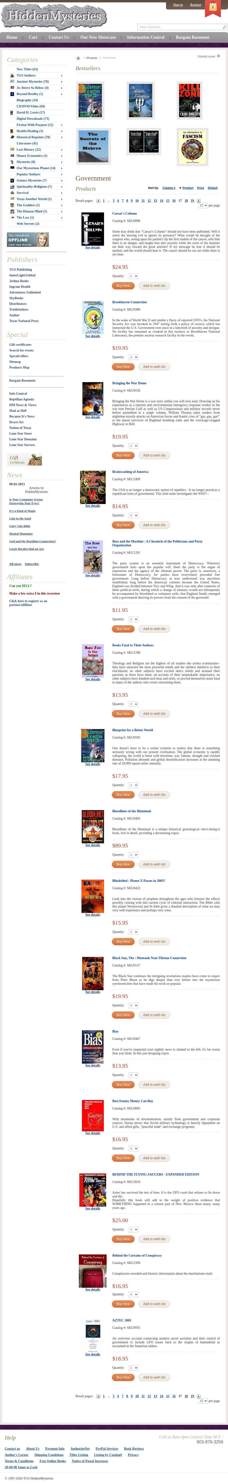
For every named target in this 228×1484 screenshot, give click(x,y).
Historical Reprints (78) (30, 137)
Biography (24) (27, 100)
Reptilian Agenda (21, 399)
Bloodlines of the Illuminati (131, 811)
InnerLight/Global (22, 275)
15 (167, 200)
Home (11, 37)
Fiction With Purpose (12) (35, 125)
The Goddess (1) (25, 205)
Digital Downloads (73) (33, 118)
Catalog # (169, 188)
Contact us (12, 1448)
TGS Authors (23, 75)
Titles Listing (79, 1455)
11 (143, 200)
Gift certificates (20, 344)
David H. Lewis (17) (27, 113)
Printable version (206, 56)
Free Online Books (53, 1461)
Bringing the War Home (129, 383)
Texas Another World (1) (31, 199)
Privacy (133, 1455)
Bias (115, 1031)
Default (213, 188)
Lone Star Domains (23, 439)
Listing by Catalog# (108, 1455)
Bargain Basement (22, 380)
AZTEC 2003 (121, 1320)
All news (15, 564)
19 (192, 200)
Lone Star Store (20, 433)
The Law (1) (22, 217)
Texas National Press (24, 321)
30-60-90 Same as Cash (21, 1467)
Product (188, 188)
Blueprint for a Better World (132, 730)
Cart (33, 37)
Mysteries (91, 57)
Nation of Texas (20, 428)
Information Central (145, 37)
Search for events (21, 350)
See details (92, 247)
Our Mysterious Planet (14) (32, 168)
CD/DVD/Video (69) (31, 106)
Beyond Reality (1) (26, 94)
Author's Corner (16, 1455)
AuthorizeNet (80, 1448)
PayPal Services (107, 1448)
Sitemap (15, 362)
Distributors (18, 304)
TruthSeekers (18, 309)
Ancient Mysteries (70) (29, 81)
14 (161, 200)
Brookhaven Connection (129, 302)
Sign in (178, 5)
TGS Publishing (20, 269)
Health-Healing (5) (26, 131)
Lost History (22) (25, 149)
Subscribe (32, 564)
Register (195, 5)
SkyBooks (16, 298)
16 (174, 200)
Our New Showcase (98, 37)
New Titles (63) (27, 69)
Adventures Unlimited (25, 292)
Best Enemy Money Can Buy (132, 1101)
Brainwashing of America (130, 472)
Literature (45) (27, 143)
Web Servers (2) (28, 224)
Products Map (19, 367)
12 (149, 200)
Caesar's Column (124, 213)
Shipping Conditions (49, 1455)
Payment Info (55, 1448)
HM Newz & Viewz (23, 405)
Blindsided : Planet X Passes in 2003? (138, 881)
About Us (32, 1448)
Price (200, 188)
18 (186, 200)
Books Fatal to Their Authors (133, 645)
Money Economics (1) (28, 156)
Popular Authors (28, 174)
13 (155, 200)
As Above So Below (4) (29, 88)
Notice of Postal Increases (90, 1461)
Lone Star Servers (22, 445)
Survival (19, 193)
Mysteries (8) (22, 162)
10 (137, 200)
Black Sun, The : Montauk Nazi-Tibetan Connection (149, 958)
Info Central (18, 393)
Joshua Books (19, 281)
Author (14, 315)
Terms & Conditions (19, 1461)
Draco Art (16, 422)
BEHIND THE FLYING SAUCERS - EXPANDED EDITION (155, 1174)
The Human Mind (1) (28, 211)
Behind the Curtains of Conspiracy (137, 1255)
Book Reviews (134, 1448)
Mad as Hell (17, 411)
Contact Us (59, 37)
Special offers (18, 356)
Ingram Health (19, 286)
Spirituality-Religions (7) (31, 187)
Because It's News (22, 416)
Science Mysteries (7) (28, 180)
